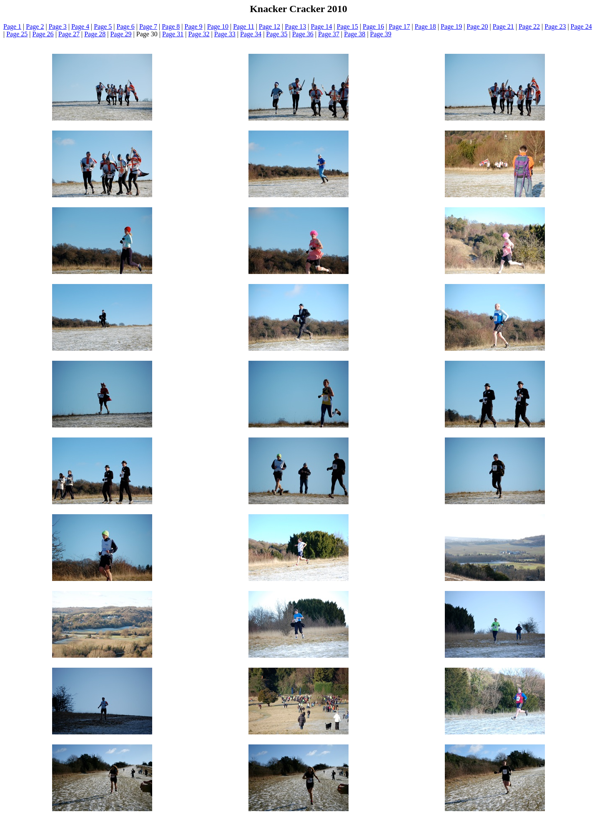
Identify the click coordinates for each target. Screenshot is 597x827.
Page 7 (148, 26)
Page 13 (295, 26)
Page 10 (217, 26)
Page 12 (269, 26)
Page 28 (94, 34)
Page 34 (250, 34)
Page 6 (126, 26)
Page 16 (373, 26)
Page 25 (17, 34)
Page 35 (276, 34)
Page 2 (35, 26)
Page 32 (198, 34)
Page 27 (69, 34)
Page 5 (103, 26)
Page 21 (503, 26)
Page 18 (425, 26)
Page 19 (451, 26)
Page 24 (581, 26)
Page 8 (171, 26)
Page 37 (328, 34)
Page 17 (399, 26)
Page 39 (380, 34)
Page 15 (347, 26)
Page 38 (354, 34)
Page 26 (43, 34)
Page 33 (225, 34)
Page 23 (555, 26)
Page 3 (58, 26)
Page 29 (120, 34)
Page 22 (529, 26)
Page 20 (477, 26)
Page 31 (172, 34)
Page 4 (80, 26)
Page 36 (303, 34)
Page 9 (194, 26)
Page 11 (243, 26)
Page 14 (321, 26)
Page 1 (12, 26)
